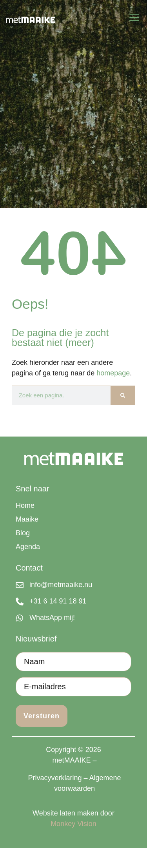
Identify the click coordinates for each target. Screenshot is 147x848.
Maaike (27, 519)
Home (25, 505)
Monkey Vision (73, 824)
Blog (23, 533)
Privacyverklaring (55, 778)
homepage (113, 373)
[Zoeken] (123, 395)
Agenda (28, 547)
